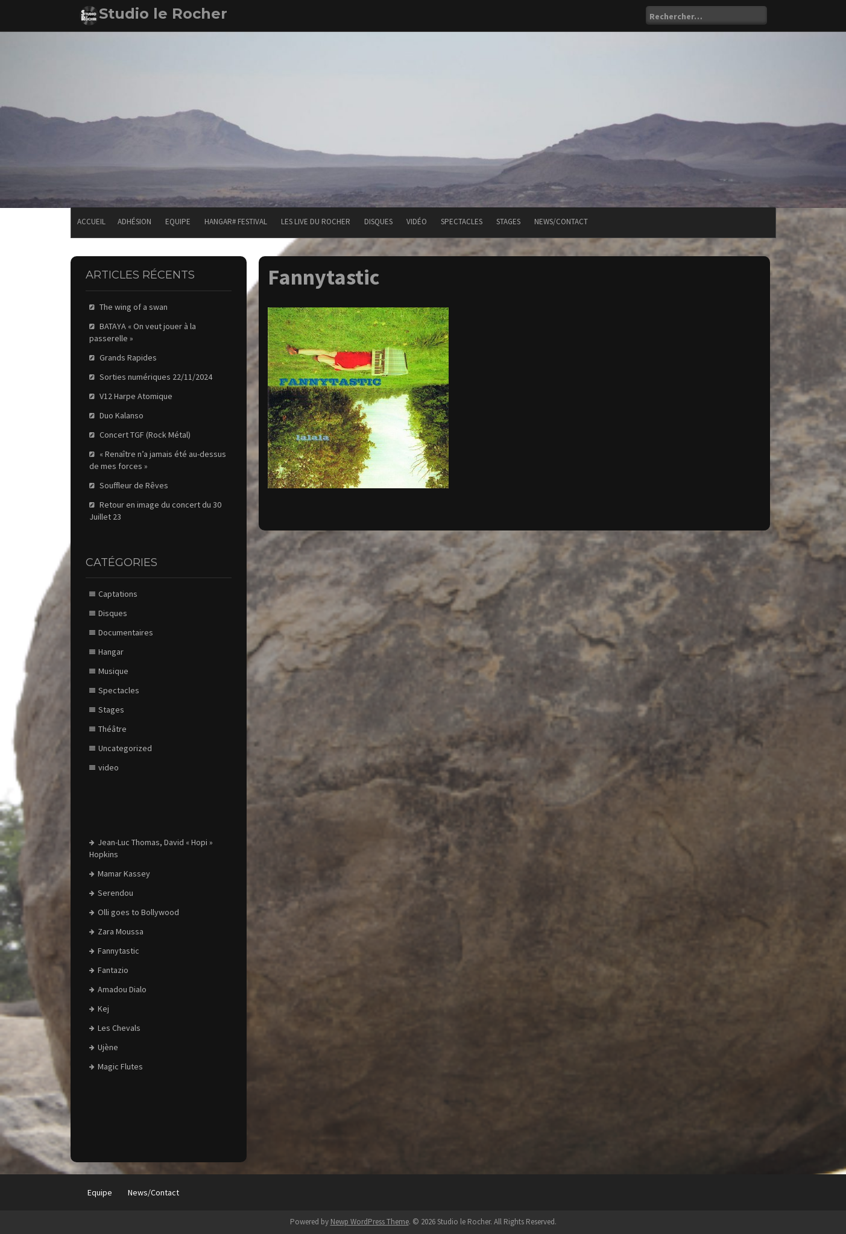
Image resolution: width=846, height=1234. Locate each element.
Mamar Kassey (124, 873)
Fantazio (113, 970)
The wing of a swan (133, 306)
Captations (117, 593)
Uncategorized (125, 748)
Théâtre (112, 728)
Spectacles (461, 221)
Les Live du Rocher (315, 221)
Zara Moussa (121, 931)
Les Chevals (119, 1027)
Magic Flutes (120, 1066)
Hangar (111, 651)
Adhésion (134, 221)
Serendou (115, 892)
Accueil (91, 221)
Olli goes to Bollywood (138, 912)
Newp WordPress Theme (369, 1222)
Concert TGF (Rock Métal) (145, 434)
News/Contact (561, 221)
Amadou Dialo (122, 989)
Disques (378, 221)
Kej (103, 1008)
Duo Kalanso (121, 415)
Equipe (178, 221)
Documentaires (125, 632)
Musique (113, 671)
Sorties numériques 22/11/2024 (155, 376)
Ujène (108, 1047)
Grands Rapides (128, 357)
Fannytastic (118, 950)
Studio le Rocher (163, 13)
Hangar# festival (235, 221)
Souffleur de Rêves (133, 485)
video (108, 767)
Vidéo (416, 221)
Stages (508, 221)
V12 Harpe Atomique (135, 396)
